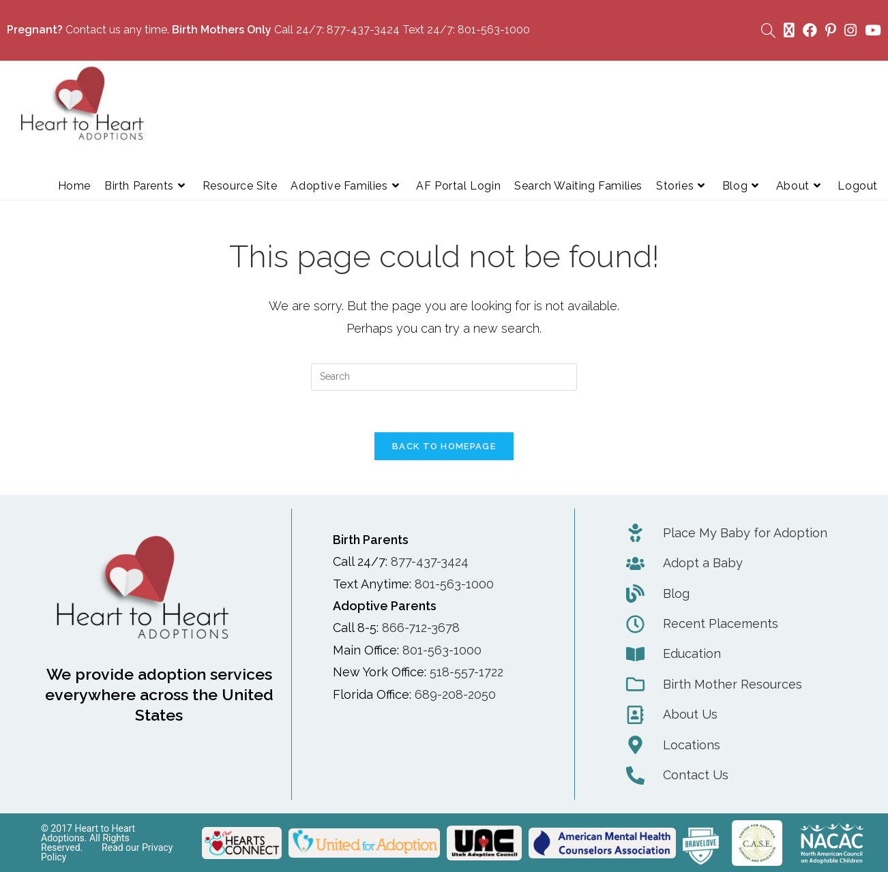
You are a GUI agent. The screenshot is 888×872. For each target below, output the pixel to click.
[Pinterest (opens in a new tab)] (830, 30)
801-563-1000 (494, 29)
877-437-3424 (363, 29)
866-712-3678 (421, 628)
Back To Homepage (444, 446)
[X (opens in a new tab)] (789, 30)
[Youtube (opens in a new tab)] (871, 30)
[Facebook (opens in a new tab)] (810, 30)
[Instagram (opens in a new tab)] (850, 30)
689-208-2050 (455, 694)
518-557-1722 (466, 672)
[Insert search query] (444, 377)
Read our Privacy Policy (107, 852)
